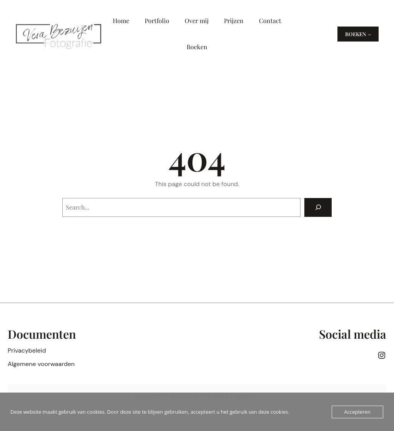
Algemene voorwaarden (41, 364)
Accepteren (357, 411)
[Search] (318, 207)
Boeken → (358, 33)
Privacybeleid (27, 350)
